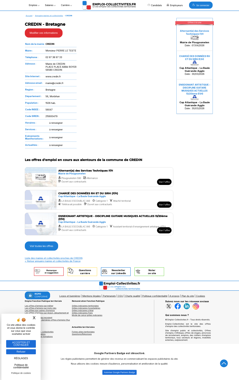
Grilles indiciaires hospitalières (86, 308)
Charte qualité (132, 295)
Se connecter (200, 5)
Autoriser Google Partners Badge (119, 372)
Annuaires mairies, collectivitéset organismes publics (39, 333)
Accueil (29, 16)
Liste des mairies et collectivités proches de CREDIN (53, 258)
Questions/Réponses (82, 334)
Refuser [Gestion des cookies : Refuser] (21, 351)
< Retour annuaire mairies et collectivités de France (53, 261)
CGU (120, 295)
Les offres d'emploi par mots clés (40, 308)
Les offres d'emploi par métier (39, 306)
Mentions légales (91, 295)
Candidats (155, 5)
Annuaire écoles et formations (39, 336)
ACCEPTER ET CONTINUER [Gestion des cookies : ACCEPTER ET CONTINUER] (21, 343)
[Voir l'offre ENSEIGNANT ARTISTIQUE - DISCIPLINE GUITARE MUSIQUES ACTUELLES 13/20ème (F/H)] (99, 224)
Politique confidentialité (154, 295)
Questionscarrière (85, 272)
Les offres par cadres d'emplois (40, 310)
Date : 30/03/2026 (194, 65)
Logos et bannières (69, 295)
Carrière (66, 5)
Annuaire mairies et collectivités (49, 16)
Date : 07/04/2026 (194, 38)
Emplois (34, 5)
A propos (174, 295)
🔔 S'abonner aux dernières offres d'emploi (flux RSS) (47, 321)
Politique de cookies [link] (21, 373)
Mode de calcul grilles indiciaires (87, 315)
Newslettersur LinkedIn (118, 272)
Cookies (200, 295)
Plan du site (188, 295)
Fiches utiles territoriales (83, 332)
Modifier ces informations (44, 33)
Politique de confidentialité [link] (21, 366)
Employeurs (175, 5)
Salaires (50, 5)
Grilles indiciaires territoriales (85, 306)
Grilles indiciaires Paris (82, 313)
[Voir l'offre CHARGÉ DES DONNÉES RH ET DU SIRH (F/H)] (99, 199)
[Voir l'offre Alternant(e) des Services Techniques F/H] (99, 177)
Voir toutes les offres (41, 246)
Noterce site (152, 272)
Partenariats (109, 295)
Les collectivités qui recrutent (38, 317)
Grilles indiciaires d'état (83, 310)
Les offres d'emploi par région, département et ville (47, 314)
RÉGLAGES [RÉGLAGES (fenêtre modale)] (21, 358)
